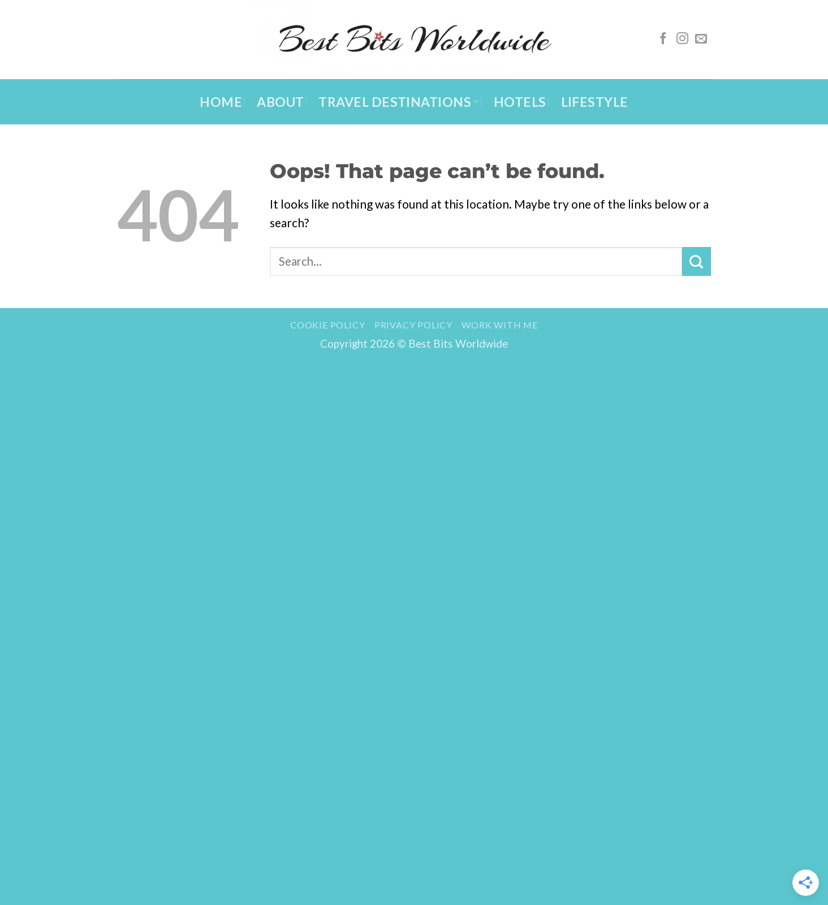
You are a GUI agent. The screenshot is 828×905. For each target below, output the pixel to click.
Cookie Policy (327, 324)
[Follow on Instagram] (682, 39)
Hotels (520, 102)
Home (221, 102)
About (280, 102)
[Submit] (696, 261)
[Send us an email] (701, 39)
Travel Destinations (398, 102)
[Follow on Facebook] (663, 39)
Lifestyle (594, 102)
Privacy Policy (413, 324)
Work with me (500, 324)
